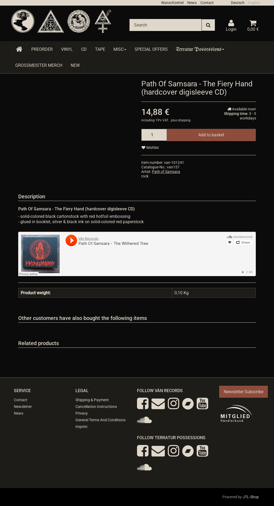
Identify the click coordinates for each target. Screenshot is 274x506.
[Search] (165, 25)
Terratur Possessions (200, 49)
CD (84, 49)
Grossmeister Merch (38, 65)
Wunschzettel (172, 3)
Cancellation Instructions (96, 406)
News (192, 3)
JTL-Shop (251, 497)
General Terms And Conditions (100, 420)
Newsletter (23, 406)
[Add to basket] (211, 135)
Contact (207, 3)
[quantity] (154, 135)
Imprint (81, 426)
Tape (100, 49)
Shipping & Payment (92, 400)
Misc (119, 49)
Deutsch (238, 3)
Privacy (81, 413)
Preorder (42, 49)
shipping (184, 120)
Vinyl (67, 49)
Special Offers (151, 49)
